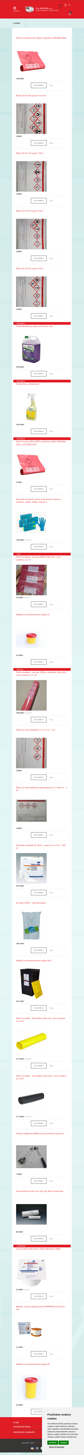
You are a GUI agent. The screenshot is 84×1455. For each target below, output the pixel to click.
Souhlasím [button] (53, 1442)
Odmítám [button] (64, 1442)
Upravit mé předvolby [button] (56, 1447)
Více (51, 85)
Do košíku (38, 85)
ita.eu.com (38, 1445)
